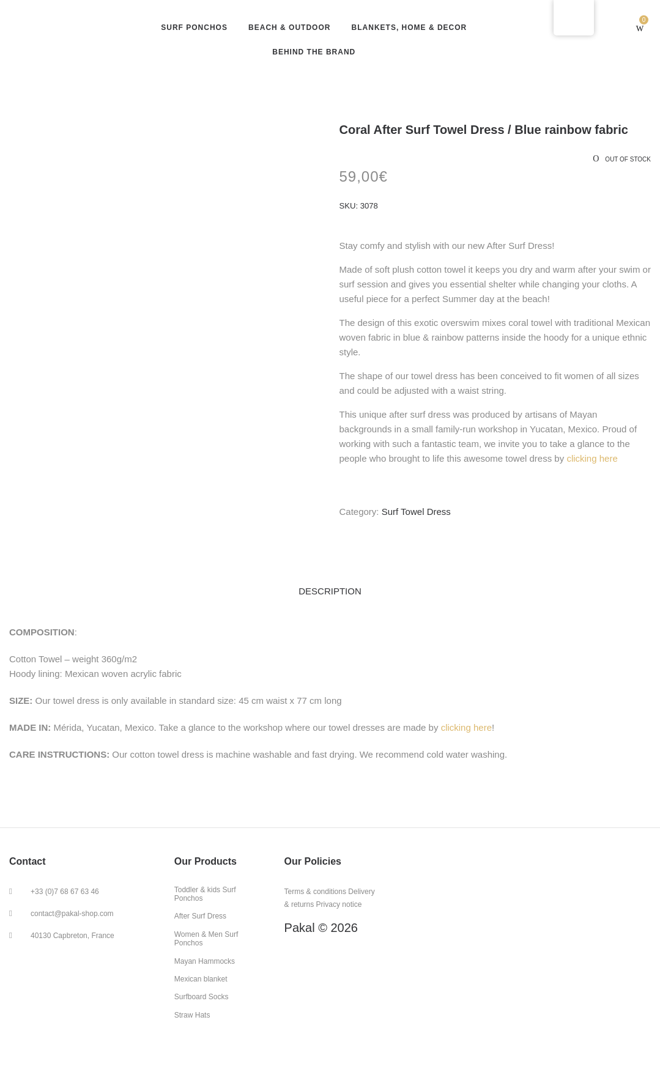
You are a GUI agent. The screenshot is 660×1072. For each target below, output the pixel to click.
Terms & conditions (315, 891)
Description (330, 591)
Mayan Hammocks (204, 961)
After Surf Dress (200, 916)
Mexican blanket (201, 979)
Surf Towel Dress (416, 511)
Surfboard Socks (201, 997)
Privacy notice (339, 904)
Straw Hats (192, 1015)
